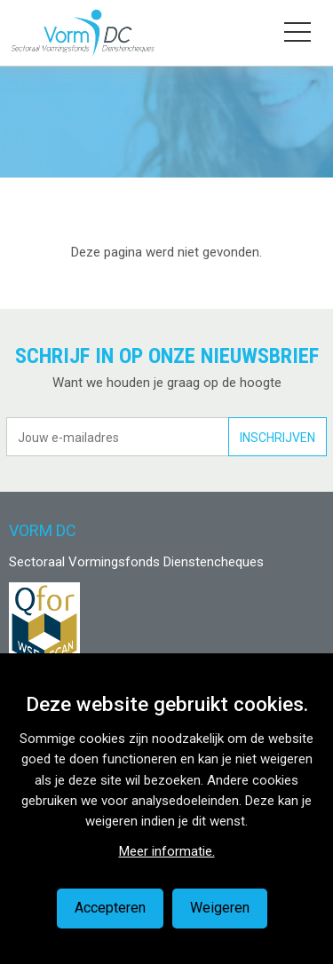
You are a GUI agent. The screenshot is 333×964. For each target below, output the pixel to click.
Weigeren (220, 907)
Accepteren (110, 907)
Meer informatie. (167, 851)
